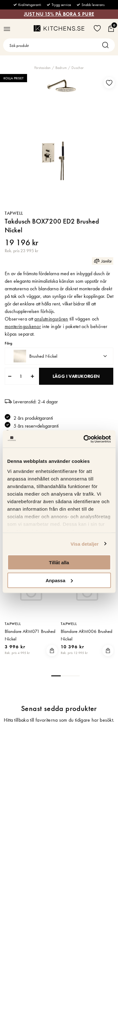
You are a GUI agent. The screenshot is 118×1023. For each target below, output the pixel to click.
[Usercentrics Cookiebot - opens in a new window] (84, 439)
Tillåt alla (59, 562)
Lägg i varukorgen (76, 376)
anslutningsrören (51, 318)
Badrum (61, 67)
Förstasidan (42, 67)
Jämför (102, 261)
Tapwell (14, 213)
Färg (8, 343)
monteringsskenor (23, 326)
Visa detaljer (84, 543)
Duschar (77, 67)
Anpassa (59, 580)
